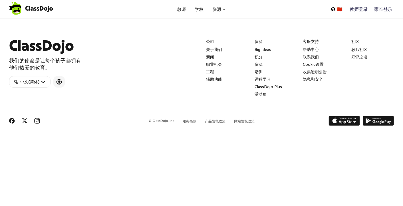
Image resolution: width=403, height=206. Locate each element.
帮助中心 (311, 49)
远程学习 (263, 79)
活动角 (261, 94)
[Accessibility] (59, 82)
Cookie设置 (313, 64)
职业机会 (214, 64)
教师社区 (359, 49)
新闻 (210, 57)
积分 (259, 57)
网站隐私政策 (244, 121)
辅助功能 (214, 79)
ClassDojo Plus (268, 86)
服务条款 (189, 121)
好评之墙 (359, 57)
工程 (210, 71)
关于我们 (214, 49)
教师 (181, 9)
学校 (199, 9)
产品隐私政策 (215, 121)
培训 (259, 71)
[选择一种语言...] (336, 9)
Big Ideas (263, 49)
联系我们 (311, 57)
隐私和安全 (313, 79)
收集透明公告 (315, 71)
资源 (259, 64)
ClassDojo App (16, 22)
